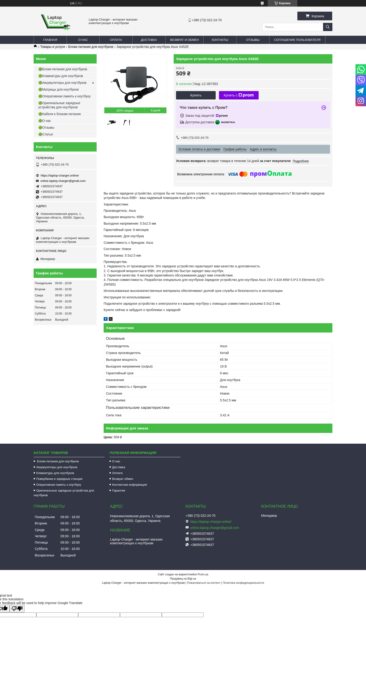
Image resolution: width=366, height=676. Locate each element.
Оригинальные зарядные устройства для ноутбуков (64, 493)
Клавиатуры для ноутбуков (55, 473)
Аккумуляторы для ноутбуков (56, 467)
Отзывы (253, 40)
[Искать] (327, 27)
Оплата (116, 40)
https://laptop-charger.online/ (60, 175)
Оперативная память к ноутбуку (58, 484)
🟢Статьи (45, 134)
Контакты (220, 40)
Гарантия (118, 490)
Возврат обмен (122, 479)
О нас (83, 40)
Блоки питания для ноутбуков (90, 47)
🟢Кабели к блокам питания (59, 114)
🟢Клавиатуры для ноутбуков (60, 76)
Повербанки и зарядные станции (59, 479)
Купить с (239, 95)
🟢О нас (44, 121)
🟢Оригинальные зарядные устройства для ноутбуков (59, 105)
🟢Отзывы (46, 127)
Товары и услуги (52, 47)
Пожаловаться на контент (203, 582)
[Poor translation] (17, 608)
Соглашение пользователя (297, 40)
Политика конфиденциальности (243, 582)
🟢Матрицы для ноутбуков (58, 89)
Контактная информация (129, 484)
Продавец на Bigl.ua (183, 578)
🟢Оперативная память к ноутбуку (64, 96)
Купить (195, 95)
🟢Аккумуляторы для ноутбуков (62, 83)
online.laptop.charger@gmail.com (63, 181)
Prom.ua (203, 574)
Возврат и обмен (184, 40)
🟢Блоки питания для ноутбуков (62, 69)
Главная (50, 40)
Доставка (149, 40)
